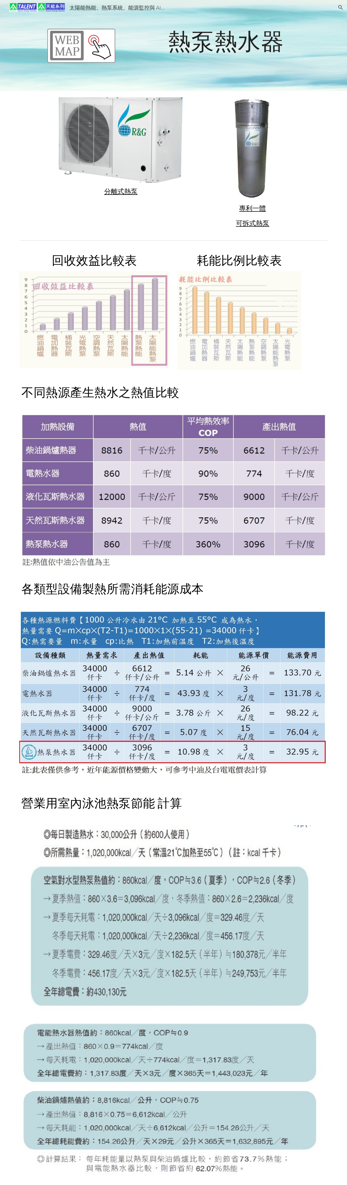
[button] (340, 7)
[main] (226, 40)
